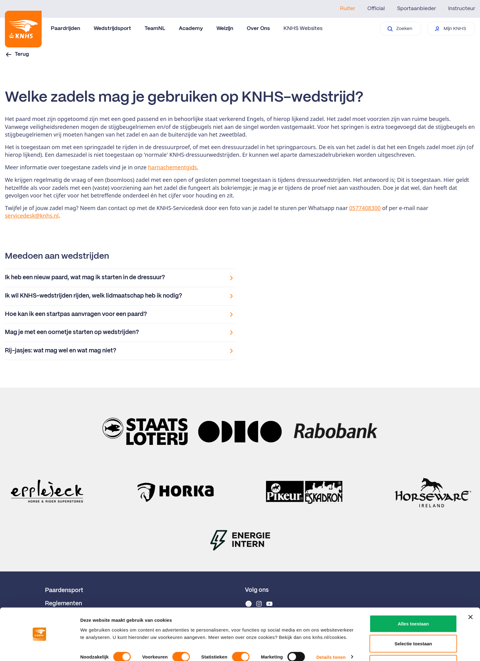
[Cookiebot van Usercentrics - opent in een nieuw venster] (39, 649)
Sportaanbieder (416, 8)
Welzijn (224, 28)
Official (376, 8)
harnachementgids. (173, 167)
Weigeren (413, 644)
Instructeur (461, 8)
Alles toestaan (413, 604)
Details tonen (330, 637)
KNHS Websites (302, 28)
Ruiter (347, 8)
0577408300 (365, 208)
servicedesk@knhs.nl (32, 215)
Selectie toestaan (413, 624)
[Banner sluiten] (470, 598)
